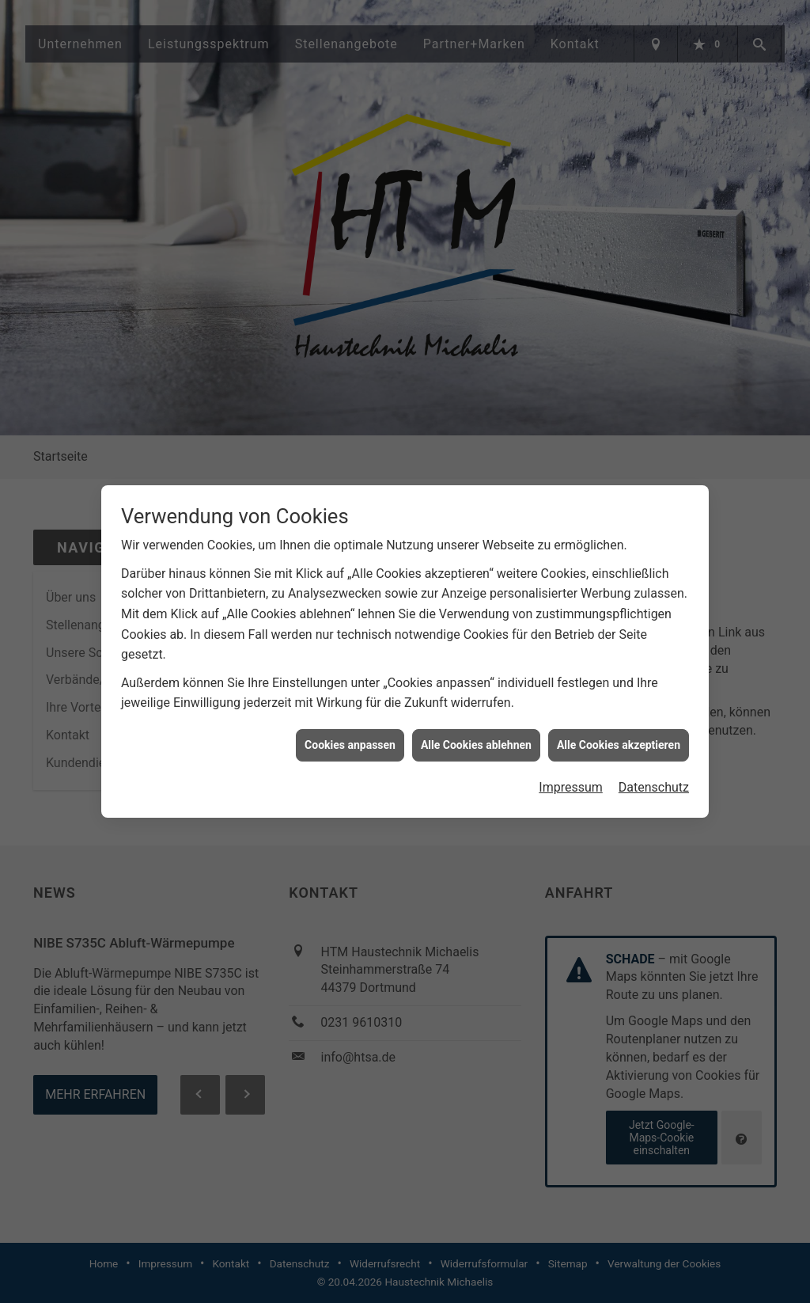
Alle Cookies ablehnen (476, 735)
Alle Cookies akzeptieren (618, 735)
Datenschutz (654, 777)
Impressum (571, 777)
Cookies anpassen (350, 735)
